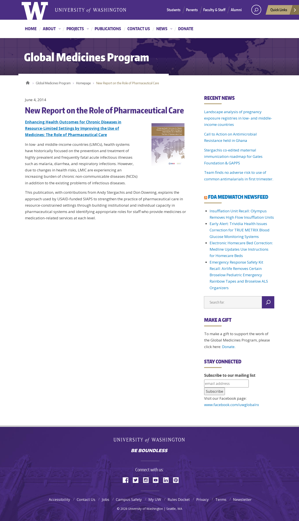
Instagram (147, 480)
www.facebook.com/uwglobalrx (231, 404)
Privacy (202, 499)
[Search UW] (256, 10)
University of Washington (149, 441)
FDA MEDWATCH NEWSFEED (238, 197)
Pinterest (177, 480)
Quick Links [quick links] (283, 11)
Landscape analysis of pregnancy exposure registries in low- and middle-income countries (238, 118)
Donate (185, 28)
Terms (220, 499)
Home (31, 28)
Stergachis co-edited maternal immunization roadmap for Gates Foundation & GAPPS (233, 156)
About (49, 28)
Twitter (137, 480)
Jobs (105, 499)
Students (174, 9)
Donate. (228, 346)
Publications (108, 28)
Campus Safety (129, 499)
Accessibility (59, 499)
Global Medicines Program (53, 83)
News (161, 28)
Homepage (83, 83)
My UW (154, 499)
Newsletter (242, 499)
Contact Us (138, 28)
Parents (192, 9)
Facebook (127, 480)
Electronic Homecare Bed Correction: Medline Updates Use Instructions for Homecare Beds (241, 249)
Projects (75, 28)
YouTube (157, 480)
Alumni (236, 9)
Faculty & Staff (214, 9)
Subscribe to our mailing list (230, 375)
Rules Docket (179, 499)
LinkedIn (167, 480)
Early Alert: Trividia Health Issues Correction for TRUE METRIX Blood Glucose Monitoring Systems (239, 230)
